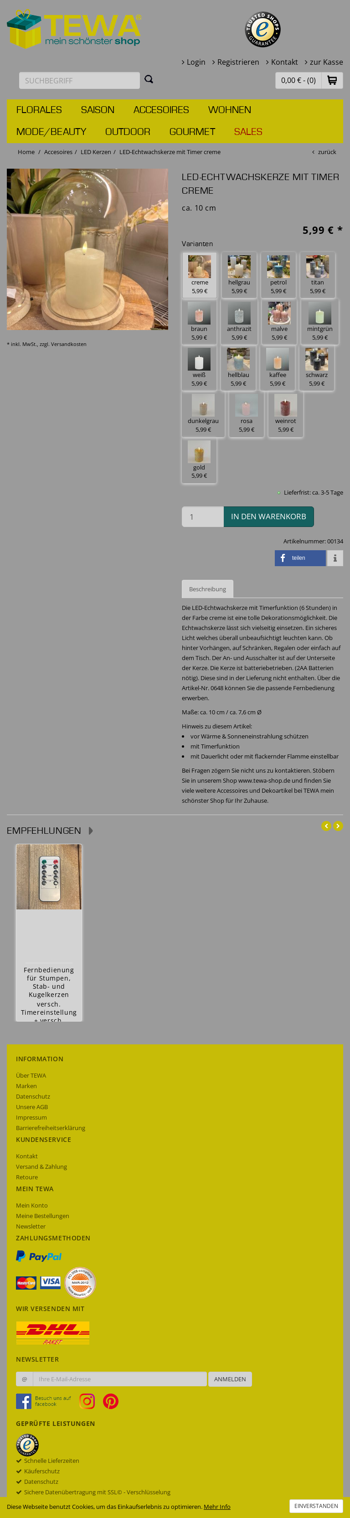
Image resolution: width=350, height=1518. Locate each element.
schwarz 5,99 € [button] (316, 367)
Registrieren (238, 62)
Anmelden (230, 1379)
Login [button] (196, 62)
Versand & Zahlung (41, 1166)
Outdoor (127, 132)
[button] (332, 80)
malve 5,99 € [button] (279, 321)
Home (26, 152)
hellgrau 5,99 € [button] (239, 275)
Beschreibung (207, 589)
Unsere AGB (32, 1107)
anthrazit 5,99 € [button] (239, 321)
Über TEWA (31, 1075)
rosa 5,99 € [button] (246, 414)
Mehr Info (217, 1507)
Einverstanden (316, 1506)
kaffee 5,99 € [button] (277, 367)
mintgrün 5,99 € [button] (320, 321)
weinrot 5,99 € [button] (285, 414)
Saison (97, 110)
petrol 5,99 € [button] (278, 275)
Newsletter (31, 1226)
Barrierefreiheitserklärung (50, 1128)
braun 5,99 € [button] (199, 321)
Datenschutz (33, 1096)
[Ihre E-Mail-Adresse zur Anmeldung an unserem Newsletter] (120, 1379)
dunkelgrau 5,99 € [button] (203, 414)
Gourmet (192, 132)
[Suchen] (149, 79)
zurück (327, 152)
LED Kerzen (96, 152)
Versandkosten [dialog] (69, 344)
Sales (248, 132)
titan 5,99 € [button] (317, 275)
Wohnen (229, 110)
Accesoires (161, 110)
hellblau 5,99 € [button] (238, 367)
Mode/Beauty (51, 132)
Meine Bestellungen (42, 1216)
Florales (39, 110)
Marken (26, 1086)
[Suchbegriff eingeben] (79, 80)
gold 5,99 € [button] (199, 460)
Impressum (31, 1117)
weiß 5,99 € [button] (199, 367)
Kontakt (284, 62)
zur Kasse (326, 62)
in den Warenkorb (268, 516)
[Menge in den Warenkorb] (203, 516)
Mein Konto (32, 1205)
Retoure (27, 1177)
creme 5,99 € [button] (199, 275)
